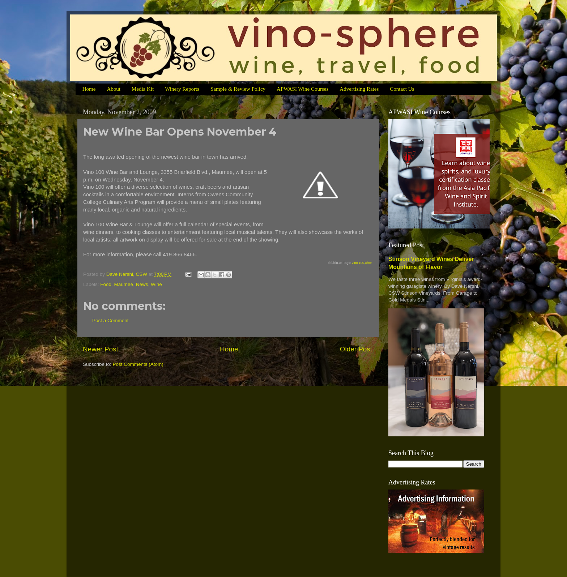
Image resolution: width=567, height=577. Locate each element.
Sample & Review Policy (237, 89)
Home (89, 89)
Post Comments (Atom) (138, 364)
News (142, 284)
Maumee (123, 284)
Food (105, 284)
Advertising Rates (359, 89)
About (113, 89)
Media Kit (143, 89)
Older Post (356, 349)
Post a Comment (110, 320)
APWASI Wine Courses (302, 89)
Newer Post (100, 349)
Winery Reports (182, 89)
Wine (156, 284)
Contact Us (402, 89)
